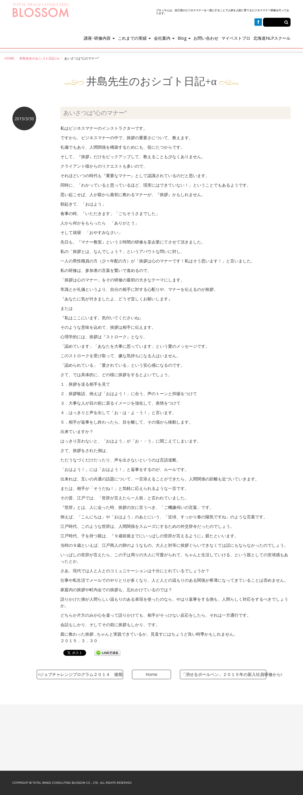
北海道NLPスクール (272, 38)
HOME (9, 58)
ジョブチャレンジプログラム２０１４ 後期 (80, 674)
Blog (184, 38)
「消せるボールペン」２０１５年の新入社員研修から (223, 674)
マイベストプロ (235, 38)
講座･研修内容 (99, 38)
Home (151, 674)
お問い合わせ (206, 38)
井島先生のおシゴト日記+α (39, 58)
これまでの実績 (134, 38)
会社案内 (164, 38)
